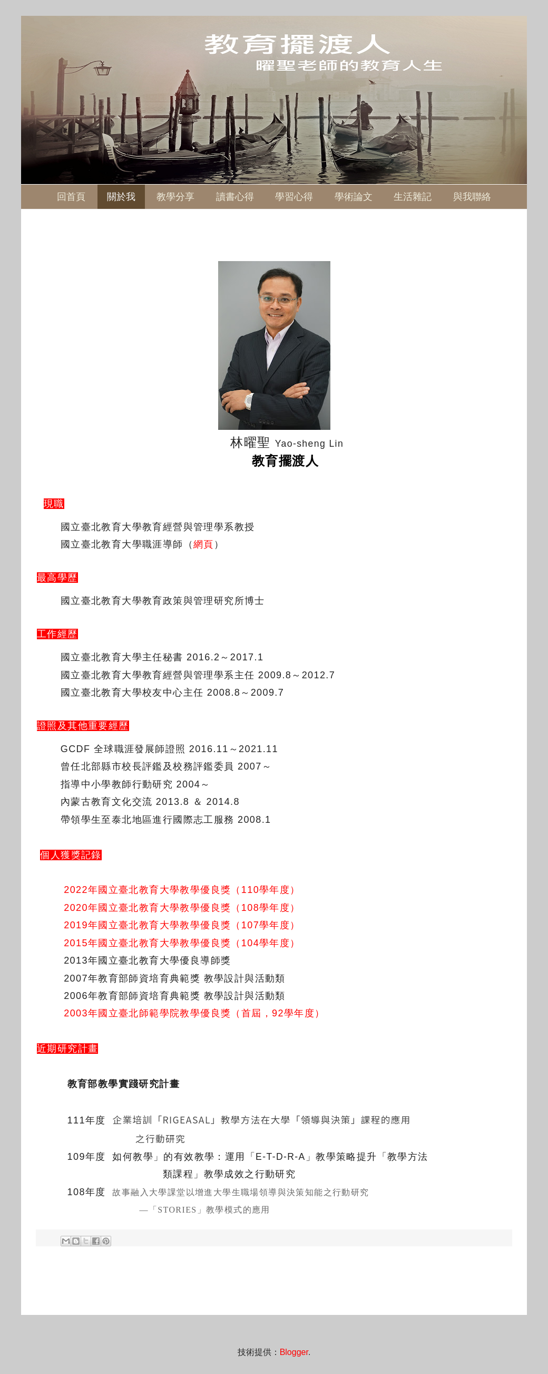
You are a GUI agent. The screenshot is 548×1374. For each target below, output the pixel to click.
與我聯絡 (472, 196)
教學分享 (175, 196)
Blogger (294, 1352)
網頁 (203, 544)
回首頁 (71, 196)
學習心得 (294, 196)
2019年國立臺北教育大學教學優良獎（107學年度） (182, 925)
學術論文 (354, 196)
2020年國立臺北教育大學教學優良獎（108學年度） (182, 907)
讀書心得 (235, 196)
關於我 (121, 196)
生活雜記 (413, 196)
